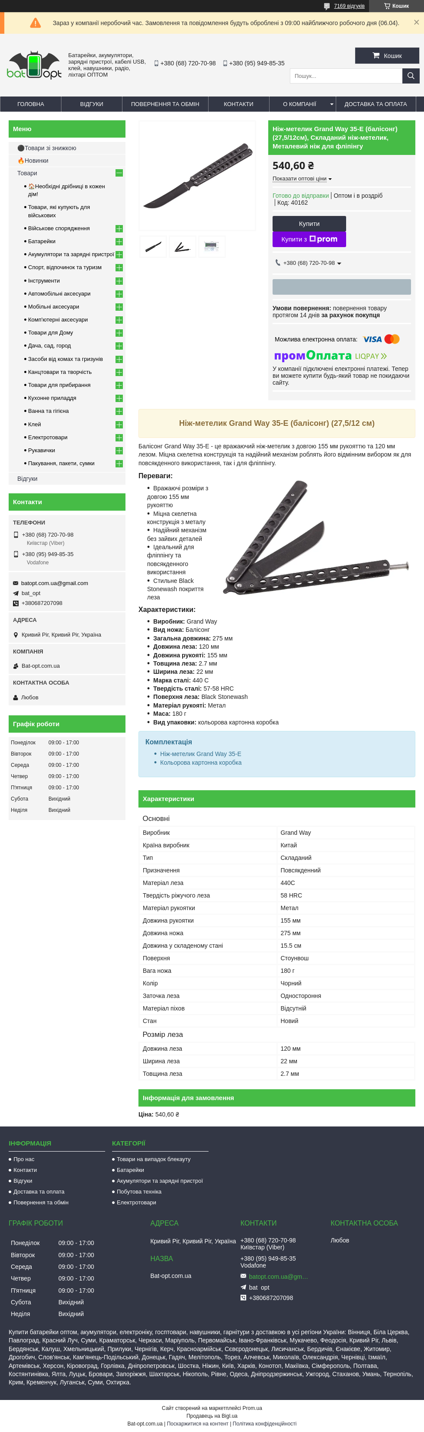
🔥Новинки (32, 160)
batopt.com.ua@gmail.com (54, 583)
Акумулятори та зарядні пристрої (71, 254)
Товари (27, 173)
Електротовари (47, 437)
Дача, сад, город (49, 345)
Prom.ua (252, 1408)
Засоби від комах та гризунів (65, 359)
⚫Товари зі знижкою (46, 148)
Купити (309, 223)
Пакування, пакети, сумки (61, 463)
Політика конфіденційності (265, 1424)
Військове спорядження (59, 228)
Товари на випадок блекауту (154, 1159)
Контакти (239, 104)
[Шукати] (411, 76)
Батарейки (41, 241)
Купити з (309, 239)
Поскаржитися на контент (197, 1424)
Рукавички (41, 450)
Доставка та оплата (376, 104)
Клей (34, 424)
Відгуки (91, 104)
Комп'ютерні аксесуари (58, 319)
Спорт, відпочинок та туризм (65, 267)
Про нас (23, 1159)
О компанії (299, 104)
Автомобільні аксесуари (59, 293)
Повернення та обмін (165, 104)
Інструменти (44, 280)
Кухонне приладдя (52, 398)
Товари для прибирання (59, 385)
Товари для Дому (50, 332)
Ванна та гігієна (48, 411)
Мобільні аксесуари (53, 306)
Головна (30, 104)
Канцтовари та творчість (60, 372)
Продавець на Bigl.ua (212, 1416)
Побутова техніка (139, 1191)
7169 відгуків (349, 6)
